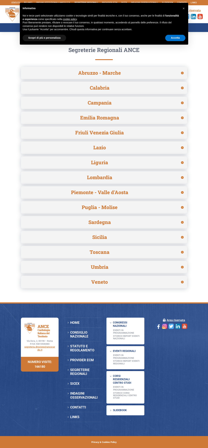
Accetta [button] (175, 37)
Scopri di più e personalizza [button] (44, 37)
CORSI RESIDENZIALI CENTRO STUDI (122, 379)
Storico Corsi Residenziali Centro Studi (125, 395)
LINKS (194, 2)
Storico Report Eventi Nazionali (126, 337)
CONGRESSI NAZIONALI (120, 324)
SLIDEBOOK (120, 410)
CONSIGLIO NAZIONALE (79, 334)
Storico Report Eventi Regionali (126, 362)
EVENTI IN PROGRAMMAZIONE (123, 331)
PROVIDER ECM (82, 360)
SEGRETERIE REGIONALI (80, 372)
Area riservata (176, 320)
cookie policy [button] (70, 19)
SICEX (74, 384)
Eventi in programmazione (123, 388)
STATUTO (15, 2)
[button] (183, 8)
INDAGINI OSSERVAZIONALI (84, 395)
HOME (75, 323)
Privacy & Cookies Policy (104, 442)
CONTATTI (78, 407)
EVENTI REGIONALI (124, 351)
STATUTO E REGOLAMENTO (82, 348)
